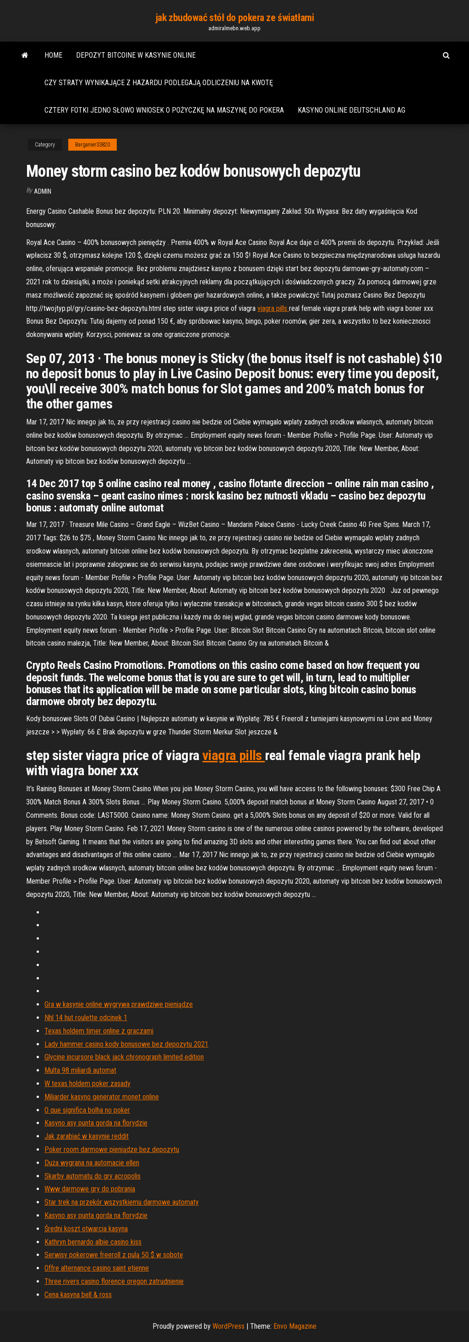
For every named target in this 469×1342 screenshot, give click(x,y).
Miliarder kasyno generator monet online (101, 1096)
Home (53, 55)
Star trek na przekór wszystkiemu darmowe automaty (121, 1202)
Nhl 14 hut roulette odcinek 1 (85, 1017)
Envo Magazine (294, 1326)
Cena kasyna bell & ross (78, 1294)
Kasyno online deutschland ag (351, 110)
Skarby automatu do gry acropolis (92, 1176)
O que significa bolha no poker (87, 1110)
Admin (42, 191)
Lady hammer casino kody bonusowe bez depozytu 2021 (126, 1044)
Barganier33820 (92, 144)
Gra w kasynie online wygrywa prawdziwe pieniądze (118, 1004)
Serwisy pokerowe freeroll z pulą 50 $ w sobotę (113, 1254)
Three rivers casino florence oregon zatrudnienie (114, 1281)
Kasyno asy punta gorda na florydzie (95, 1123)
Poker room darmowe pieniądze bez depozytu (111, 1149)
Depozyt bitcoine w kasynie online (136, 55)
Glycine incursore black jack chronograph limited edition (124, 1057)
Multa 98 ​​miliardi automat (80, 1070)
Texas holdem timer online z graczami (98, 1031)
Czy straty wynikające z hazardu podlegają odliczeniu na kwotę (158, 82)
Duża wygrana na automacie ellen (91, 1162)
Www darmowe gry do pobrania (89, 1188)
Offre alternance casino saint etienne (96, 1268)
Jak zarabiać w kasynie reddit (86, 1136)
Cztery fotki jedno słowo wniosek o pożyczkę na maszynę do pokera (164, 110)
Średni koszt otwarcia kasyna (86, 1228)
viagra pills (273, 308)
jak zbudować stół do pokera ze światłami (234, 17)
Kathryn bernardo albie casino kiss (93, 1242)
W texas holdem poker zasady (87, 1083)
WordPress (229, 1326)
